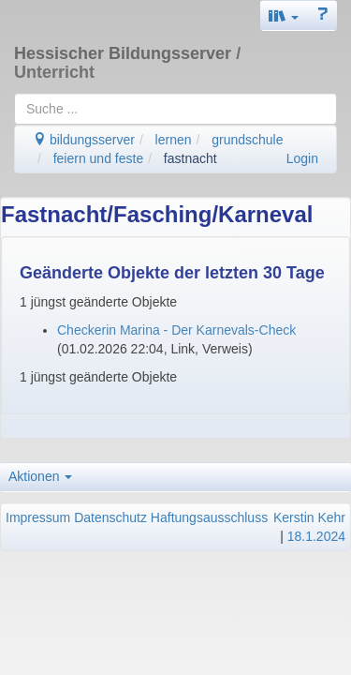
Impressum (38, 517)
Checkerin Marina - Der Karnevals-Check (176, 330)
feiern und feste (98, 158)
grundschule (247, 139)
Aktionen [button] (40, 476)
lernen (173, 139)
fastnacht (190, 158)
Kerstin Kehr (309, 517)
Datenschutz (110, 517)
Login (302, 158)
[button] (283, 15)
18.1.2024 (316, 536)
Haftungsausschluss (209, 517)
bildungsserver (84, 139)
